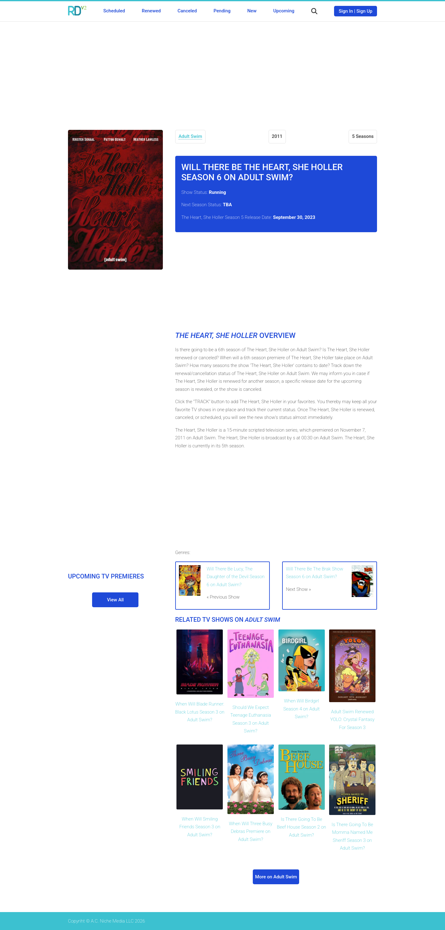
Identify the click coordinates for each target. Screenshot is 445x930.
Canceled (187, 11)
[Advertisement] (222, 71)
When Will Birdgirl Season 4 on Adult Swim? (301, 708)
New (251, 11)
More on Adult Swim (276, 877)
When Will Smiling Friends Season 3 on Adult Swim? (199, 827)
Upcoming (283, 11)
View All (115, 600)
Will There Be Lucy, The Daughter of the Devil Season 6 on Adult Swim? (236, 576)
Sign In (346, 11)
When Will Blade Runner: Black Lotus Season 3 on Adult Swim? (200, 712)
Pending (222, 11)
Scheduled (114, 11)
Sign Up (364, 11)
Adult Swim (190, 136)
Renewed (151, 11)
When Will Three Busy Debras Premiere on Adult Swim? (251, 831)
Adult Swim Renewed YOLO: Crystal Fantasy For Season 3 (352, 719)
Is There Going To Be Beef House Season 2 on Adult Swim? (301, 827)
